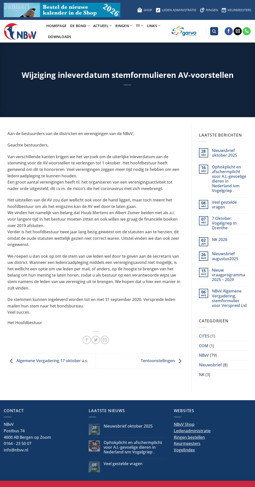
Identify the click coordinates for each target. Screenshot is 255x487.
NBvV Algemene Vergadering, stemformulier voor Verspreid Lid (229, 298)
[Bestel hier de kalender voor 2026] (62, 10)
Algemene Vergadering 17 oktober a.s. (47, 360)
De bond (80, 25)
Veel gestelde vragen (224, 204)
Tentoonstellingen (162, 360)
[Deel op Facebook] (87, 340)
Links (154, 25)
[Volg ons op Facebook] (229, 31)
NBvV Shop (184, 424)
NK (201, 374)
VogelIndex (184, 450)
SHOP (144, 9)
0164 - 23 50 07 (17, 443)
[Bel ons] (247, 31)
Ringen (123, 25)
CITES (204, 336)
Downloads (59, 36)
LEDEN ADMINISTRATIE (176, 9)
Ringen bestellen (189, 437)
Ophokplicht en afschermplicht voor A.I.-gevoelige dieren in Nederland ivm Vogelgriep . (229, 179)
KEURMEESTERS (236, 9)
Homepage (56, 25)
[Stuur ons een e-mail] (238, 31)
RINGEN (209, 9)
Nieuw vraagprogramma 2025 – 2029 (228, 275)
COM (203, 345)
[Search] (214, 31)
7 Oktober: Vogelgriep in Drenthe (224, 223)
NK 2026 (219, 239)
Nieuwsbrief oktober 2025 (224, 153)
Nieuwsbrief (210, 365)
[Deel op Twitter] (96, 340)
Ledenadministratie (192, 431)
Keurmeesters (187, 443)
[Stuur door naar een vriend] (105, 340)
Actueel (102, 25)
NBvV (204, 355)
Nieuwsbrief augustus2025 (225, 256)
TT (139, 25)
